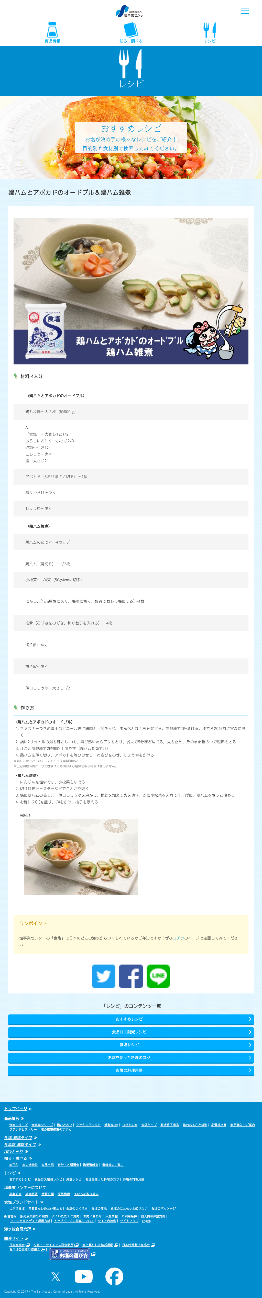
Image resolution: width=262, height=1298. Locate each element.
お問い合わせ (92, 1216)
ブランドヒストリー (23, 1129)
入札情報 (111, 1216)
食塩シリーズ (18, 1125)
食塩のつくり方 (77, 1208)
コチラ (178, 938)
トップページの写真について (74, 1221)
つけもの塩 (129, 1125)
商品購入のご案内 (242, 1125)
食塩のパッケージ (163, 1208)
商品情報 (52, 41)
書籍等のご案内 (113, 1164)
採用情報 (64, 1194)
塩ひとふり (64, 1125)
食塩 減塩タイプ (18, 1138)
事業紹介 (15, 1194)
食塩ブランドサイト (21, 1202)
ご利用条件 (129, 1216)
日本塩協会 (17, 1245)
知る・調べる (131, 41)
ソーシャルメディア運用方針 (30, 1221)
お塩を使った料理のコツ (129, 1057)
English (146, 1221)
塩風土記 (47, 1164)
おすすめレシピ (129, 1019)
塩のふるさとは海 (195, 1125)
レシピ (209, 41)
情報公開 (47, 1194)
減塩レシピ (129, 1045)
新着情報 (10, 1216)
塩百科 (13, 1164)
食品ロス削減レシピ (129, 1032)
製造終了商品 (169, 1125)
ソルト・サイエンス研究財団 (53, 1245)
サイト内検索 (107, 1221)
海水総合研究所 (17, 1229)
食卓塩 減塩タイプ (20, 1144)
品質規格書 (218, 1125)
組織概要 (31, 1194)
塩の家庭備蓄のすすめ (56, 1129)
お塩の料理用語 (129, 1070)
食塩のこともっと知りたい (129, 1208)
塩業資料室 (90, 1164)
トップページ (15, 1109)
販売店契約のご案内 (34, 1216)
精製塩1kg (111, 1125)
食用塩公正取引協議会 (24, 1249)
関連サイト (13, 1238)
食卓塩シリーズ (42, 1125)
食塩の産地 (99, 1208)
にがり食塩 (17, 1208)
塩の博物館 (30, 1164)
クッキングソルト (88, 1125)
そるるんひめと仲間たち (45, 1208)
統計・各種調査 (68, 1164)
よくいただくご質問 (65, 1216)
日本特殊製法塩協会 (136, 1245)
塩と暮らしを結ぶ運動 (97, 1245)
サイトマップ (129, 1221)
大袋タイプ (149, 1125)
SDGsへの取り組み (86, 1194)
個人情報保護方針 (153, 1216)
